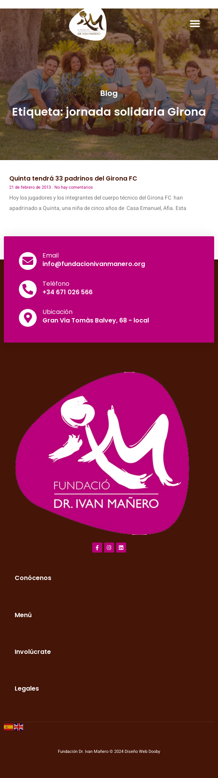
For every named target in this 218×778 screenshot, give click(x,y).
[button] (195, 23)
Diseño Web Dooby (142, 751)
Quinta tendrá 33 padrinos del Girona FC (73, 178)
